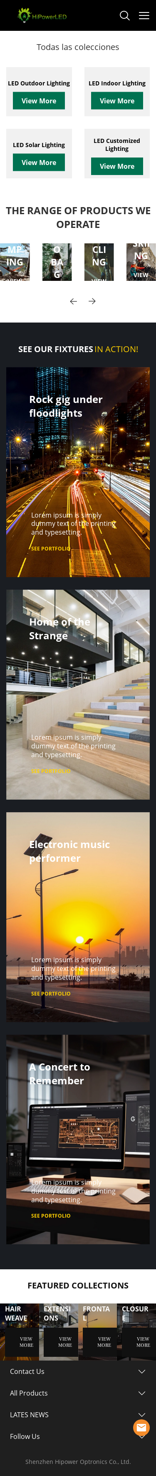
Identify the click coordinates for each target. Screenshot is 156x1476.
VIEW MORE (141, 278)
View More (39, 100)
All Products (29, 1393)
